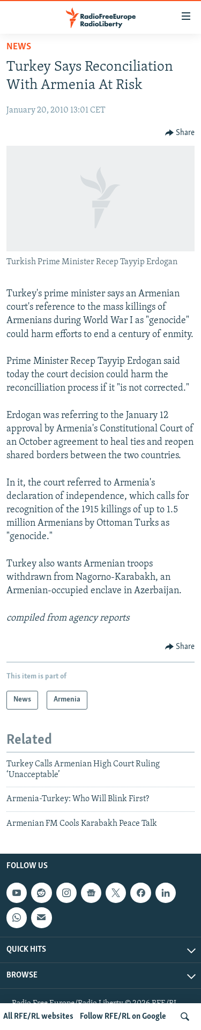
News (18, 47)
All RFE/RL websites (38, 1016)
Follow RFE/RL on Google (123, 1016)
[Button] (180, 133)
